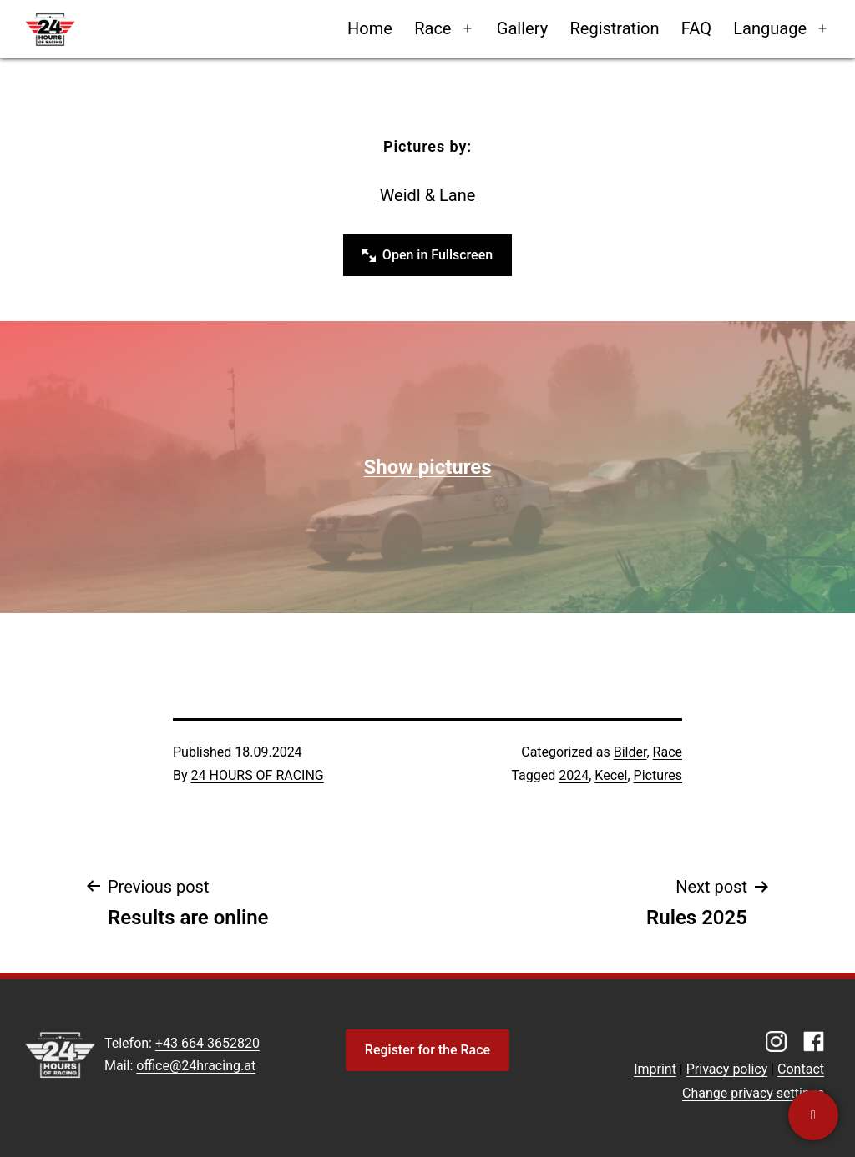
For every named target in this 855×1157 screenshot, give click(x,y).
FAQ (696, 28)
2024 (574, 775)
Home (369, 28)
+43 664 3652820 (207, 1043)
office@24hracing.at (195, 1066)
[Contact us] (813, 1115)
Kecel (610, 775)
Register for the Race (427, 1050)
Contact (800, 1069)
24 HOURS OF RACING (257, 775)
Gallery (522, 28)
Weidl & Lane (428, 195)
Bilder (630, 752)
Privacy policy (727, 1069)
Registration (614, 28)
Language (770, 28)
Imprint (655, 1069)
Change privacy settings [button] (753, 1093)
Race (432, 28)
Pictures (658, 775)
